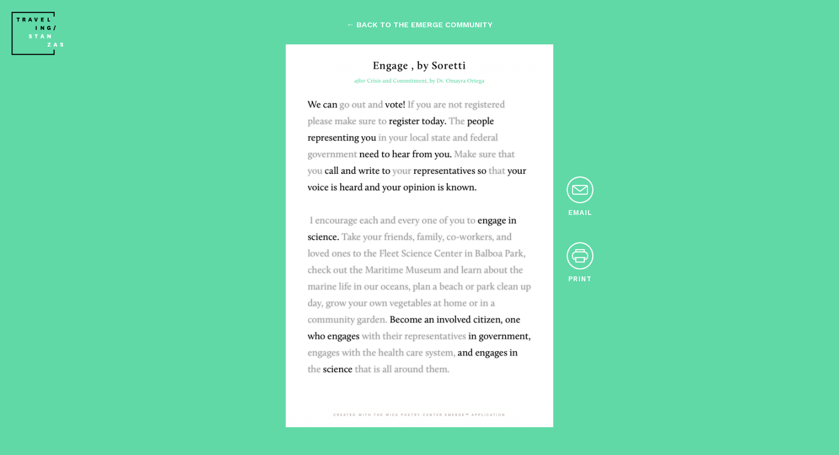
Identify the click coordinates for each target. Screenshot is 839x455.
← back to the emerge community (419, 24)
